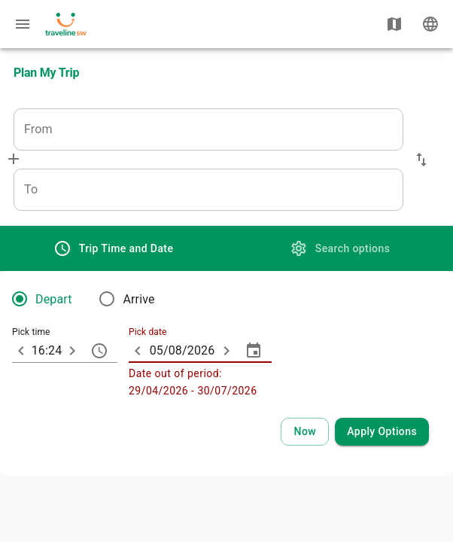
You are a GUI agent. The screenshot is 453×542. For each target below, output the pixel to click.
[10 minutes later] (72, 351)
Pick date (147, 332)
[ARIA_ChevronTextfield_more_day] (226, 351)
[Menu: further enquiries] (23, 24)
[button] (421, 160)
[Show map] (394, 24)
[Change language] (430, 24)
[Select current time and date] (305, 432)
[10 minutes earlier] (21, 351)
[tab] (113, 248)
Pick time (31, 332)
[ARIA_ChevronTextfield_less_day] (138, 351)
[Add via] (13, 159)
